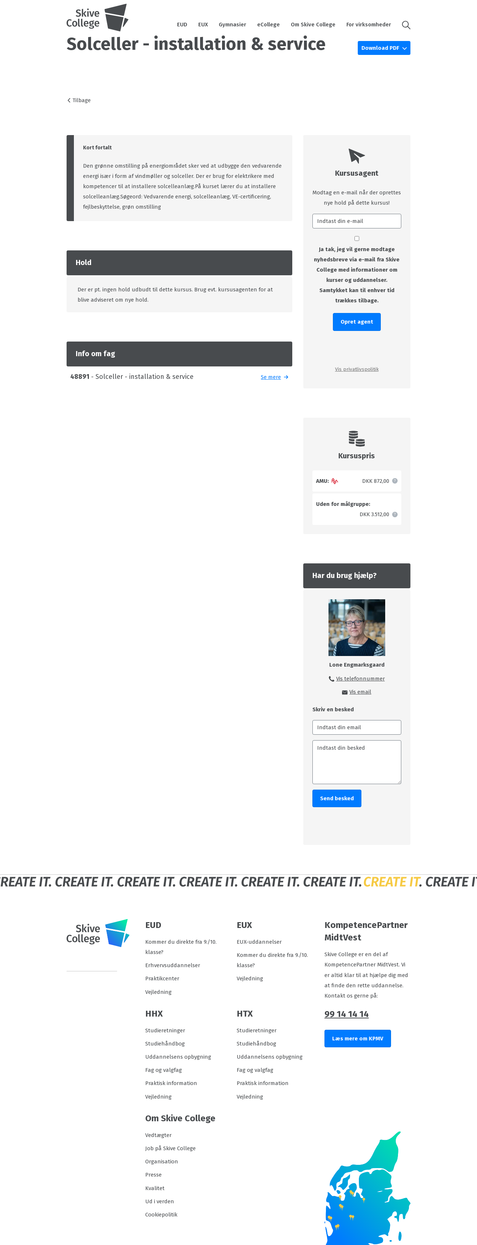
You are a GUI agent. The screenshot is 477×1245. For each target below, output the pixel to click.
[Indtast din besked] (356, 762)
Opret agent (357, 321)
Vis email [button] (360, 692)
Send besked (337, 798)
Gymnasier (232, 24)
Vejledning (158, 992)
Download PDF (381, 48)
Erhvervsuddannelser (172, 965)
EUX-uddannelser (259, 942)
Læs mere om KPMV (357, 1038)
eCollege (268, 24)
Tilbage (81, 100)
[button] (403, 24)
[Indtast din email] (356, 727)
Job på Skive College (170, 1148)
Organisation (161, 1161)
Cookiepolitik (161, 1214)
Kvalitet (155, 1188)
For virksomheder (368, 24)
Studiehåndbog (165, 1043)
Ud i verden (159, 1201)
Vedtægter (158, 1135)
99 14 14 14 (346, 1014)
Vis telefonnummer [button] (360, 678)
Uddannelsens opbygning (178, 1057)
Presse (153, 1174)
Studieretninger (165, 1030)
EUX (203, 24)
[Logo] (98, 17)
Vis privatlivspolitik (357, 369)
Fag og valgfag (163, 1070)
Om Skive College (313, 24)
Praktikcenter (162, 978)
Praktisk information (171, 1083)
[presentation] (356, 347)
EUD (182, 24)
